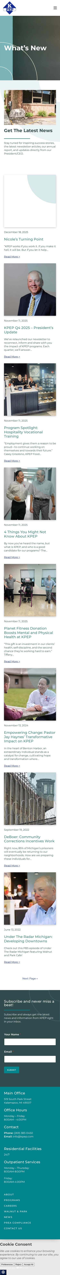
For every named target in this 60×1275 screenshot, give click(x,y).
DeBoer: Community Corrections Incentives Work (29, 839)
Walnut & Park (15, 1211)
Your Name (12, 1034)
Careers (10, 1205)
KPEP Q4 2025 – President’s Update (28, 330)
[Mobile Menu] (55, 7)
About (9, 1194)
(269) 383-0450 (23, 1133)
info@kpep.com (23, 1136)
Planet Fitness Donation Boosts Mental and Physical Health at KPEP (28, 632)
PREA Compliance (17, 1222)
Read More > (12, 256)
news (8, 1217)
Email (9, 1051)
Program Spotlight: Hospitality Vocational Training (23, 432)
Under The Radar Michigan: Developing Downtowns (28, 939)
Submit (11, 1070)
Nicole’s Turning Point (23, 239)
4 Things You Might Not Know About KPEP (25, 534)
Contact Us (13, 1228)
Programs (12, 1200)
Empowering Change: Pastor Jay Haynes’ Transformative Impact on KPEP (29, 736)
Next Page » (30, 978)
